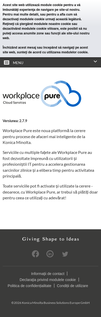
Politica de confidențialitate (29, 285)
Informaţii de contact (47, 273)
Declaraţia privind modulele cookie (48, 279)
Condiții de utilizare (72, 285)
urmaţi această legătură (63, 19)
